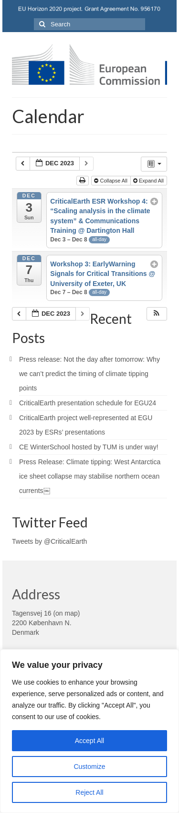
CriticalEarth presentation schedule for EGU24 (87, 403)
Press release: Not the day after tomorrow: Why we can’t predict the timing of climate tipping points (89, 373)
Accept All (89, 740)
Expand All (149, 180)
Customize (89, 766)
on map (66, 613)
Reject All (89, 792)
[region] (89, 731)
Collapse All (111, 180)
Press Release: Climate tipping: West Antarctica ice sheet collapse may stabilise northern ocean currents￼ (89, 476)
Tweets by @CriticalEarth (49, 541)
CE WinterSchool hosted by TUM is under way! (88, 447)
